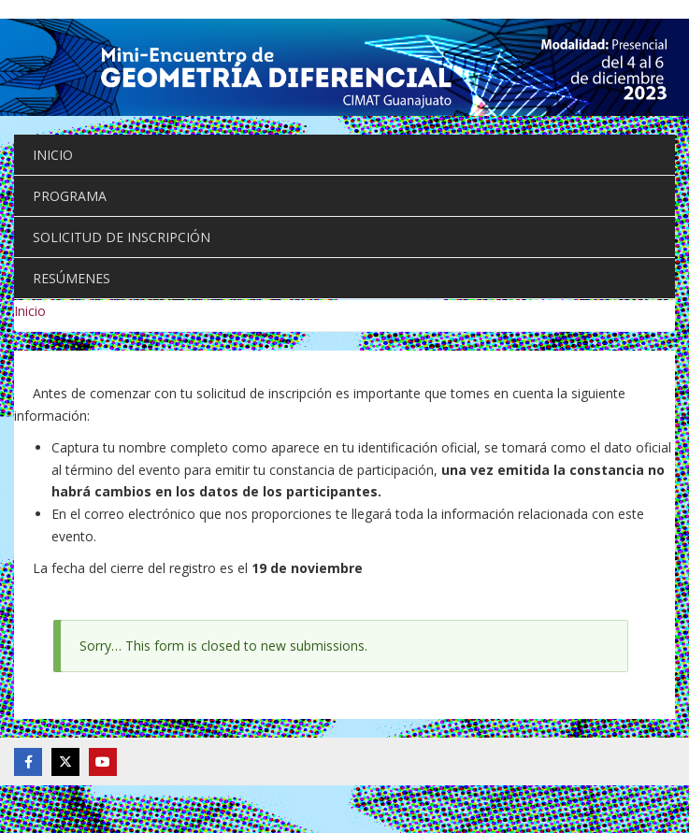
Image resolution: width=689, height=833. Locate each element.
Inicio (30, 311)
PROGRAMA (70, 196)
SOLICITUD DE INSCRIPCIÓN (121, 237)
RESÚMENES (71, 278)
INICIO (53, 155)
